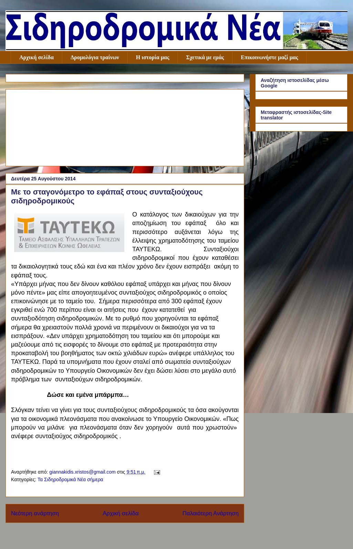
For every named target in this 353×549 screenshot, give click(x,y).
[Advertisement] (125, 126)
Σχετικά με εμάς (205, 57)
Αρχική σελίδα (36, 57)
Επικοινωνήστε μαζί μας (269, 57)
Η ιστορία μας (152, 57)
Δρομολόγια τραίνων (95, 57)
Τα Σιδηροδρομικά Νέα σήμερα (70, 479)
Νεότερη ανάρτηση (35, 513)
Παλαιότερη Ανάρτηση (211, 513)
